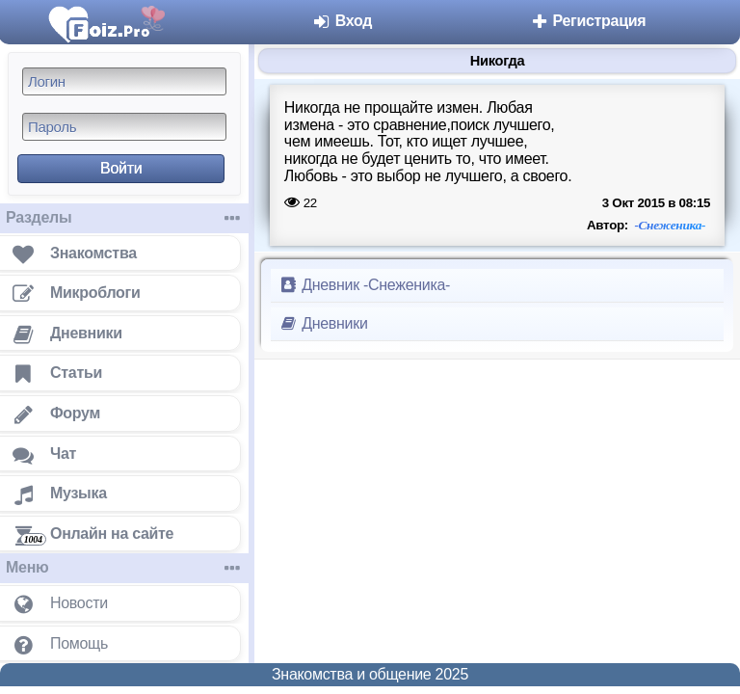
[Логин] (124, 81)
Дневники (323, 323)
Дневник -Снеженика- (364, 285)
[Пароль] (124, 127)
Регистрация (587, 21)
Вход (342, 21)
